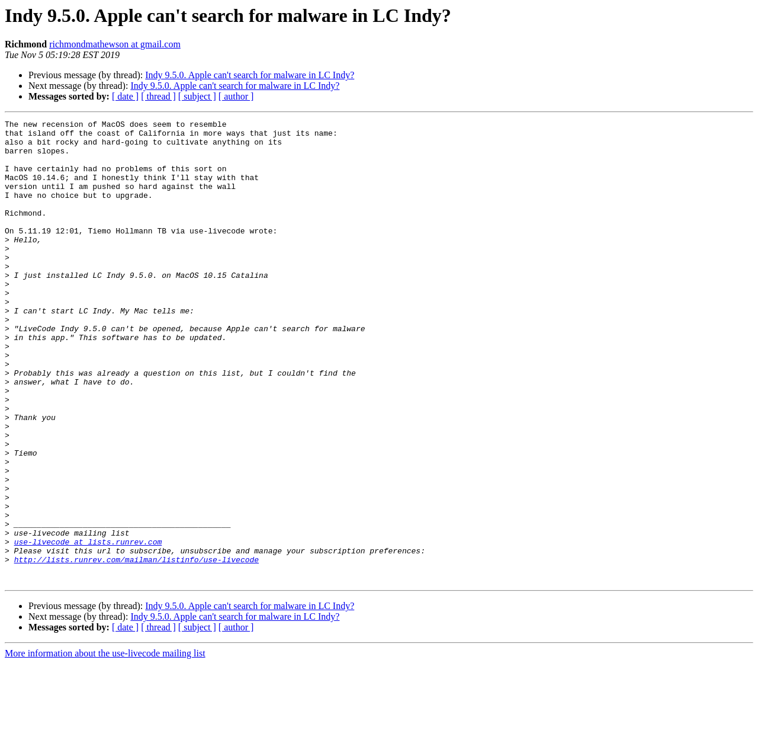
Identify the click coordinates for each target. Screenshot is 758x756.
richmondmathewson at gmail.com (115, 44)
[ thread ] (158, 96)
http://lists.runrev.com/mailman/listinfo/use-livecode (136, 648)
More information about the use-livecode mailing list (105, 746)
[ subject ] (197, 96)
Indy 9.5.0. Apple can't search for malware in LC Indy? (249, 75)
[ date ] (125, 96)
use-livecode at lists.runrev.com (88, 627)
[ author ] (236, 96)
